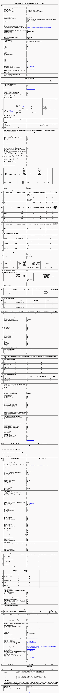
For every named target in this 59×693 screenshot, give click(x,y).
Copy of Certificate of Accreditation (32, 638)
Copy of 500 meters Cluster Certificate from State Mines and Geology (37, 465)
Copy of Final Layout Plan (31, 649)
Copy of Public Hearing (23, 105)
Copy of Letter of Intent (30, 503)
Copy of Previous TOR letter (31, 89)
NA (27, 661)
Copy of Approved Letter (30, 471)
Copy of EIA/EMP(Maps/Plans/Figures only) (33, 643)
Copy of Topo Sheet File (30, 66)
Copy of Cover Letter (30, 650)
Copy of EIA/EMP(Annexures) (31, 642)
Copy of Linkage (54, 182)
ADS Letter (48, 674)
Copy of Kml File (29, 69)
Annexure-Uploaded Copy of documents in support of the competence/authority (39, 27)
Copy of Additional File (30, 657)
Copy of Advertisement (12, 111)
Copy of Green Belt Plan (30, 440)
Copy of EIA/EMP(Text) (30, 641)
